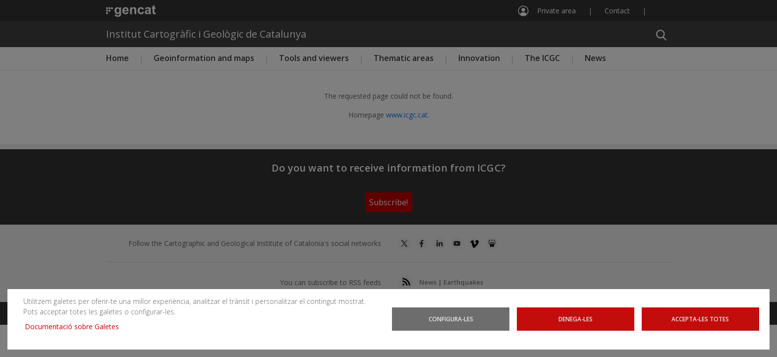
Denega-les (575, 319)
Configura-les (451, 319)
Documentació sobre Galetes (75, 326)
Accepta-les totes (700, 319)
